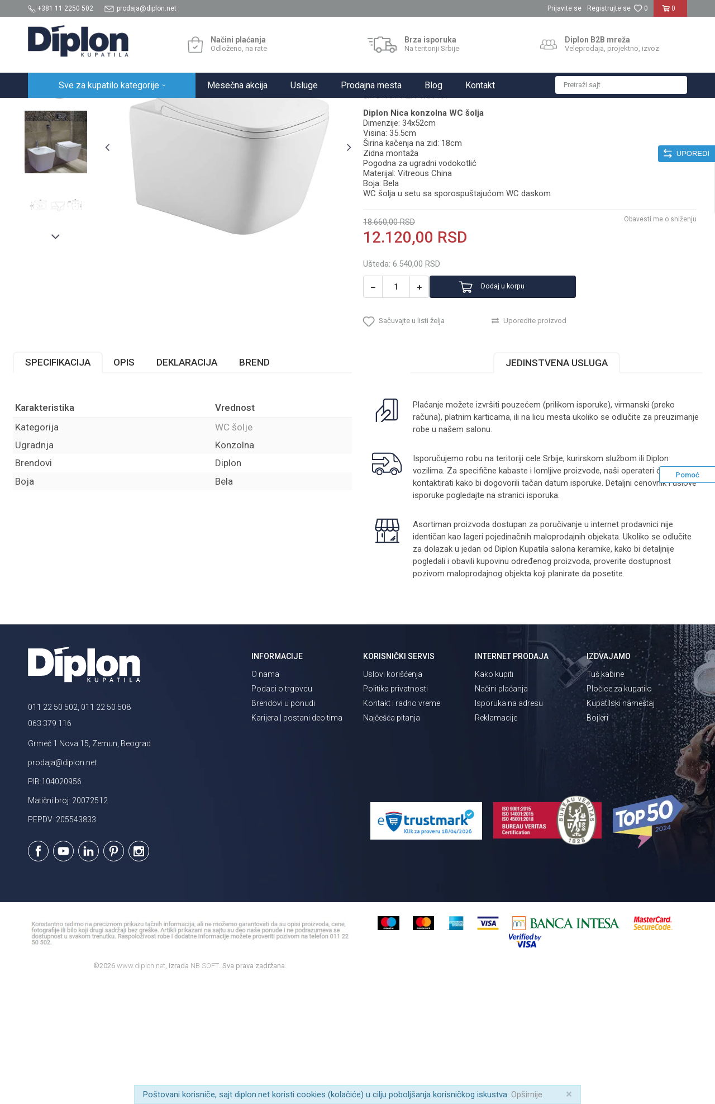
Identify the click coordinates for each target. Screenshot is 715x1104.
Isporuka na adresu (509, 823)
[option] (69, 185)
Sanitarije (158, 110)
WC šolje (195, 110)
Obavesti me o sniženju (645, 328)
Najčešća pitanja (391, 838)
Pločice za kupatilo (619, 809)
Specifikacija (73, 483)
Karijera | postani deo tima (296, 838)
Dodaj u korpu (521, 396)
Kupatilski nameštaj (621, 823)
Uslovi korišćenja (392, 794)
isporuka (566, 616)
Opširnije (526, 1094)
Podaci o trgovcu (281, 809)
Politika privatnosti (395, 809)
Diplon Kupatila (52, 110)
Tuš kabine (605, 794)
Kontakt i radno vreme (401, 823)
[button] (621, 85)
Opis (139, 483)
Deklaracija (201, 483)
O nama (265, 794)
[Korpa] (670, 13)
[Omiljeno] (640, 8)
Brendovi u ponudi (283, 823)
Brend (269, 483)
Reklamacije (496, 838)
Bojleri (597, 838)
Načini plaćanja (501, 809)
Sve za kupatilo (110, 110)
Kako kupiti (494, 794)
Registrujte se (609, 8)
